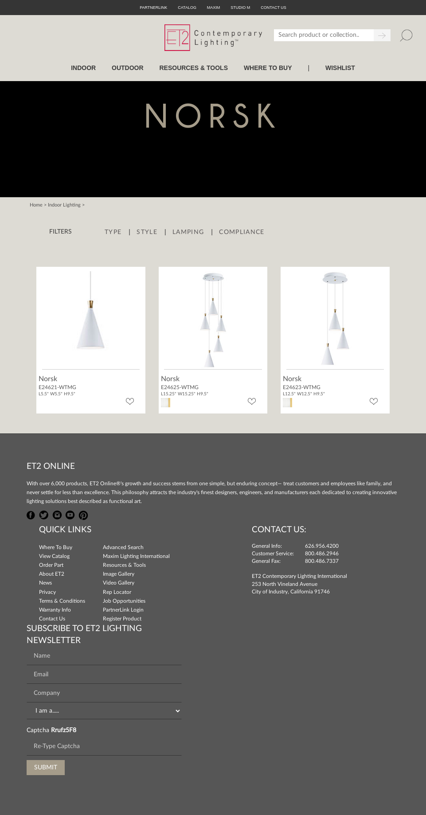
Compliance (241, 232)
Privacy (47, 592)
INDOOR (83, 67)
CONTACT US (273, 7)
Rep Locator (117, 592)
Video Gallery (118, 582)
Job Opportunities (124, 601)
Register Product (122, 618)
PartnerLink (153, 7)
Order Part (51, 565)
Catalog (187, 7)
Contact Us (52, 618)
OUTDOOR (128, 67)
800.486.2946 (322, 553)
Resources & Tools (124, 565)
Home (36, 205)
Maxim (213, 7)
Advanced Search (123, 547)
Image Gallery (118, 574)
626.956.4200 (322, 546)
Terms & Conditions (62, 601)
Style (147, 232)
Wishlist (340, 67)
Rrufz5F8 (63, 730)
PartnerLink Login (123, 609)
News (45, 582)
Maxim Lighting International (136, 556)
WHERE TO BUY (268, 67)
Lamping (188, 232)
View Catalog (54, 556)
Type (113, 232)
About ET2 (51, 574)
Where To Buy (55, 547)
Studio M (240, 7)
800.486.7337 (322, 561)
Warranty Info (55, 609)
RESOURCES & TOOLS (193, 67)
